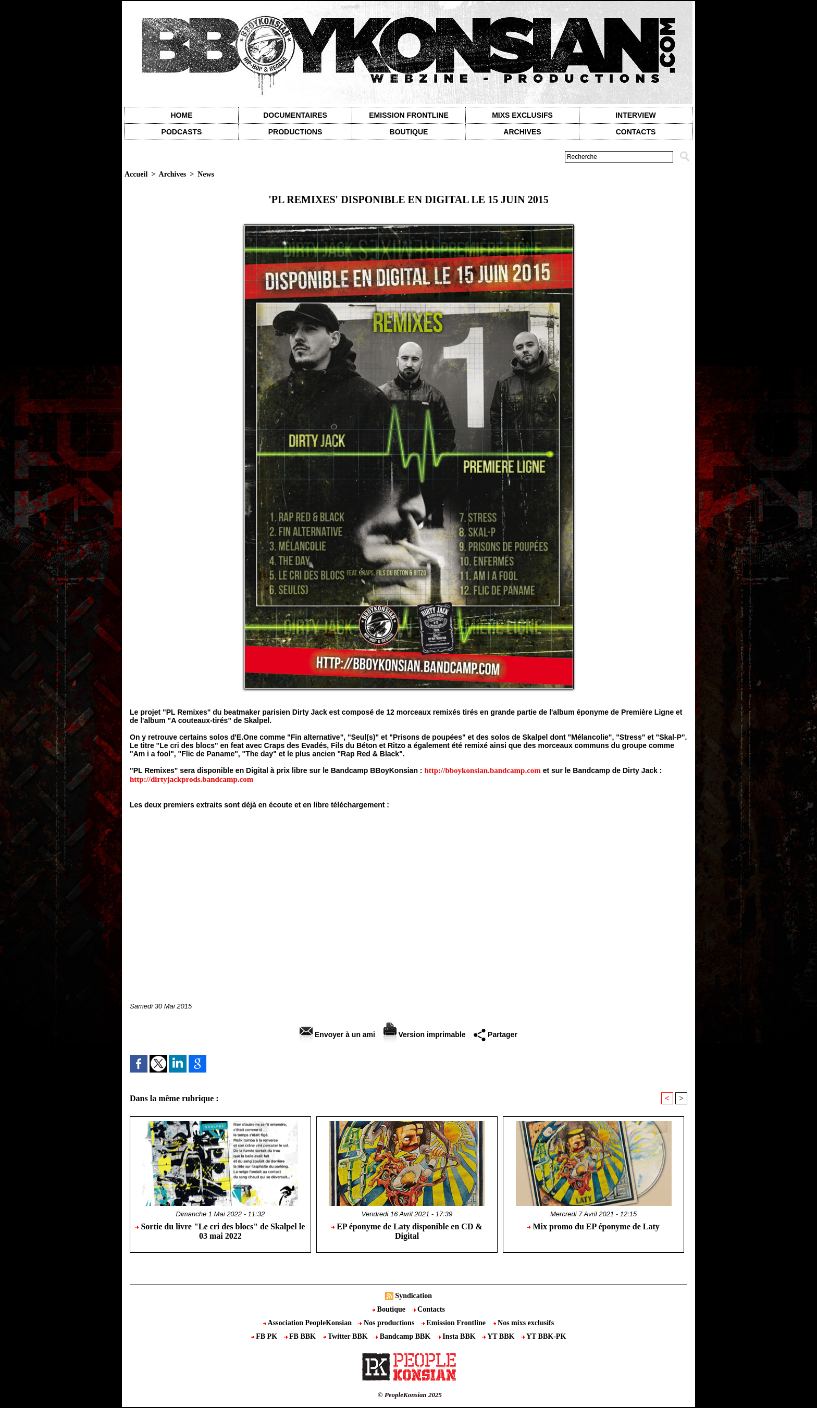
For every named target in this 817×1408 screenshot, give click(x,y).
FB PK (265, 1336)
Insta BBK (457, 1336)
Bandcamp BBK (403, 1336)
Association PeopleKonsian (308, 1323)
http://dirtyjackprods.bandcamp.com (191, 779)
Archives (522, 132)
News (205, 174)
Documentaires (295, 115)
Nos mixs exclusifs (523, 1323)
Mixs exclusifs (522, 115)
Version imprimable (424, 1034)
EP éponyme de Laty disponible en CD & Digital (406, 1231)
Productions (295, 132)
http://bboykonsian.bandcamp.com (482, 770)
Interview (635, 115)
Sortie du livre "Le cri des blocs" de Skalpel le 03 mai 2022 (220, 1231)
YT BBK (499, 1336)
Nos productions (387, 1323)
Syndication (413, 1296)
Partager (495, 1034)
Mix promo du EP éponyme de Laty (593, 1226)
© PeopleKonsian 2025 (410, 1395)
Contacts (429, 1309)
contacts (636, 132)
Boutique (409, 132)
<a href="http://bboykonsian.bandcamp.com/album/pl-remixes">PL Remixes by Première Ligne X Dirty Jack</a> (408, 891)
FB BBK (301, 1336)
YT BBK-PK (544, 1336)
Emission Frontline (408, 115)
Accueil (136, 174)
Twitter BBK (346, 1336)
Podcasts (182, 132)
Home (182, 115)
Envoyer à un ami (337, 1034)
